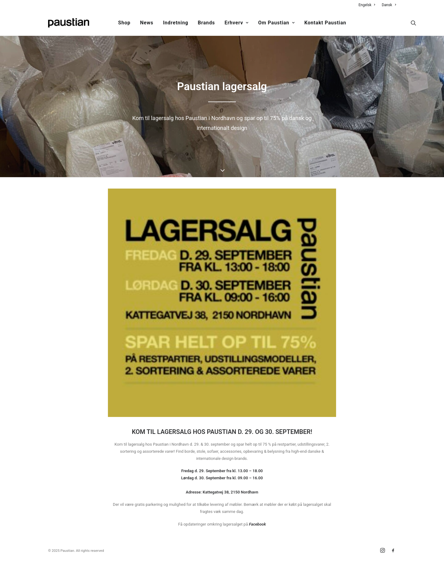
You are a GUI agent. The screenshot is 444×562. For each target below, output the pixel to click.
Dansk (389, 5)
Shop (124, 23)
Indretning (175, 23)
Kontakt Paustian (325, 23)
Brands (206, 23)
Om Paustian (276, 23)
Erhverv (236, 23)
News (146, 23)
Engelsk (367, 5)
